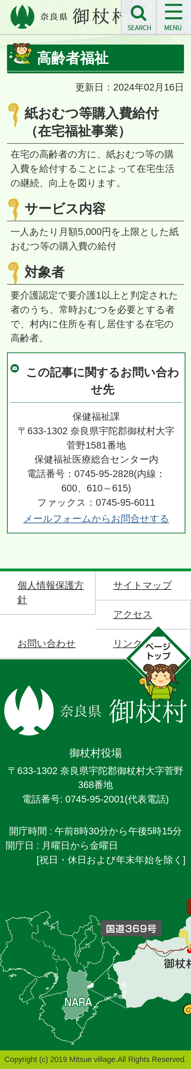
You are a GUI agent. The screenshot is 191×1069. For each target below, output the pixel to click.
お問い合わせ (47, 643)
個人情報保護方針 (51, 592)
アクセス (132, 614)
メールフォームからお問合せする (96, 518)
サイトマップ (142, 585)
